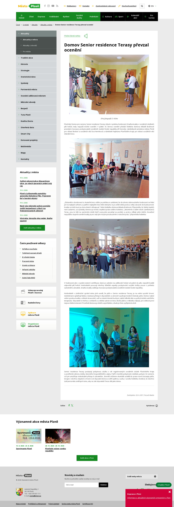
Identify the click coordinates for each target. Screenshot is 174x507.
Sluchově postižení (129, 6)
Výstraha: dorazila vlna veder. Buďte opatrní (36, 219)
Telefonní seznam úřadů (32, 253)
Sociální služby (79, 16)
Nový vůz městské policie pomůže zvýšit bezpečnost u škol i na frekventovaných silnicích (35, 208)
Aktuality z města (46, 25)
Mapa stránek (21, 504)
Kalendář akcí (135, 16)
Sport (120, 16)
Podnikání (94, 16)
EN (152, 6)
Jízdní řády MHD (28, 278)
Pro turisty (152, 16)
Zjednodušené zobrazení (106, 6)
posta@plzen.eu (35, 496)
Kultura (108, 16)
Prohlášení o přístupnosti (37, 504)
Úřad (31, 16)
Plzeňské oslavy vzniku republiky (55, 450)
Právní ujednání (54, 504)
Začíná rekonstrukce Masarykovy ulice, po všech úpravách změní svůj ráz (36, 183)
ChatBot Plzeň (164, 485)
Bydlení (66, 16)
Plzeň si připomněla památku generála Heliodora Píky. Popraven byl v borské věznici (35, 195)
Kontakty (86, 6)
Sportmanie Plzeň (24, 449)
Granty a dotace (28, 265)
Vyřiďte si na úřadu (29, 249)
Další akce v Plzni (87, 458)
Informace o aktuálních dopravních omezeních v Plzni (148, 498)
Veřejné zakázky (28, 269)
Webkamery (71, 6)
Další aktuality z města (32, 228)
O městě (21, 16)
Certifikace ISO (87, 504)
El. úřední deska (28, 257)
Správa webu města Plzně (71, 504)
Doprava (41, 16)
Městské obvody (28, 273)
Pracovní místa (28, 261)
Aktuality (35, 25)
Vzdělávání (54, 16)
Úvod (18, 25)
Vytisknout (150, 405)
